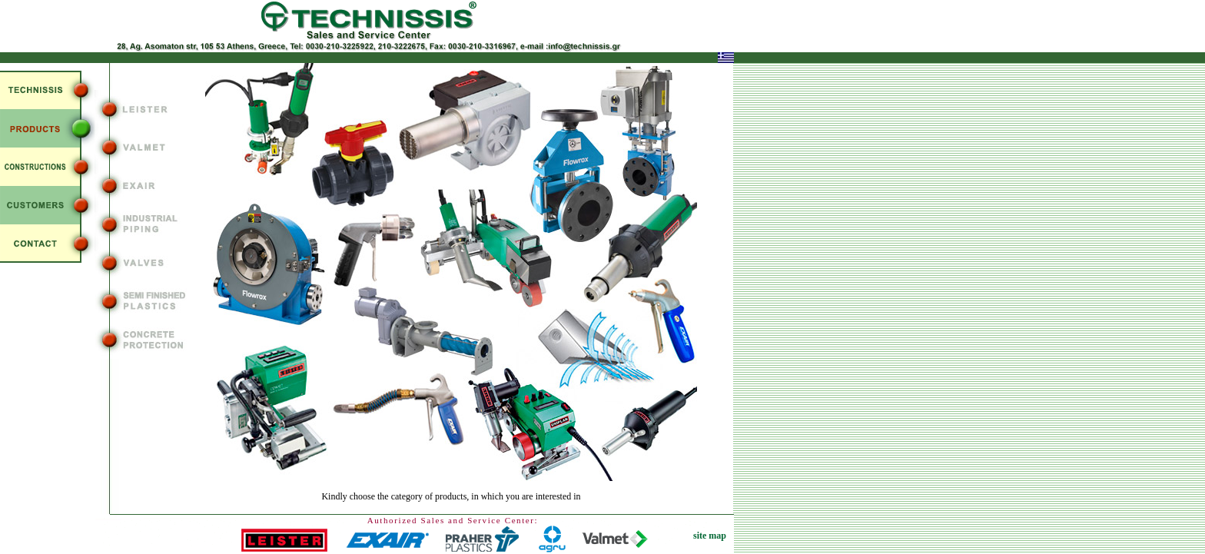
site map (709, 535)
